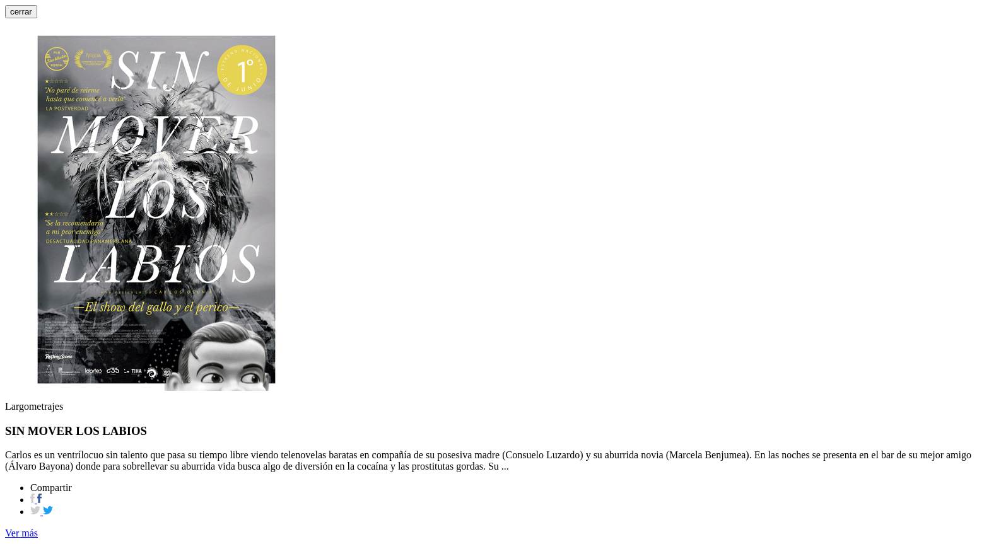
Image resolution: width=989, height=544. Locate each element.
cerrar (21, 11)
